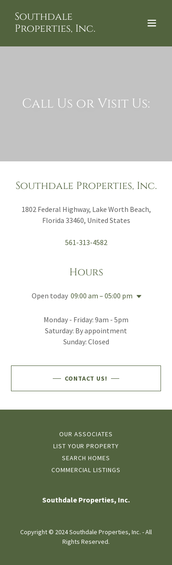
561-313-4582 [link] (86, 242)
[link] (63, 29)
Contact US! (86, 378)
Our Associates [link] (86, 434)
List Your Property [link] (86, 446)
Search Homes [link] (86, 458)
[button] (152, 23)
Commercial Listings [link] (86, 470)
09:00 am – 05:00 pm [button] (102, 295)
